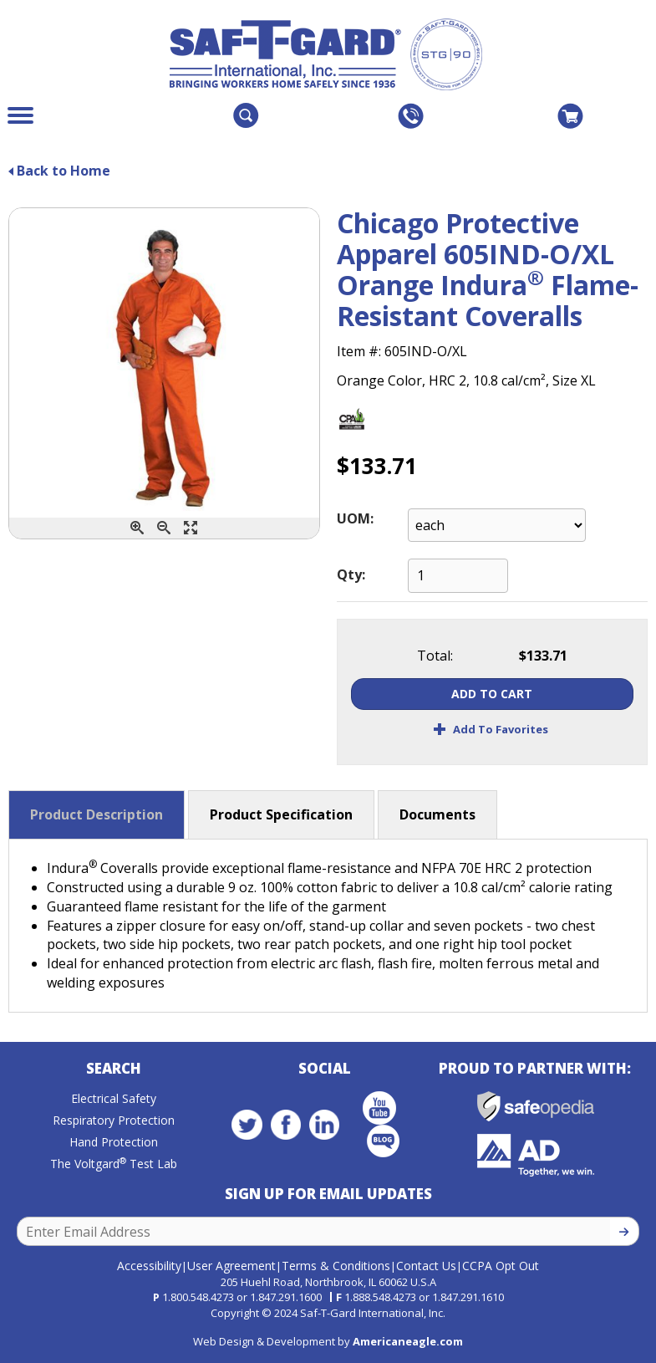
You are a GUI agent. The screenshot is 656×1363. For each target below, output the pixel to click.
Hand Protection (113, 1142)
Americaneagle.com (408, 1341)
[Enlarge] (190, 528)
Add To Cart (491, 694)
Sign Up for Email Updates (328, 1193)
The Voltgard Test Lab (113, 1164)
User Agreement (231, 1266)
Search (113, 1068)
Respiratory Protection (114, 1120)
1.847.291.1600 (286, 1296)
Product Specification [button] (281, 814)
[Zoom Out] (163, 528)
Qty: (351, 574)
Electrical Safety (113, 1098)
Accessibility (149, 1266)
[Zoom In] (137, 528)
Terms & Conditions (336, 1266)
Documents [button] (437, 814)
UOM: (355, 518)
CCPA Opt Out (500, 1266)
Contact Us (426, 1266)
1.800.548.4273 (198, 1296)
